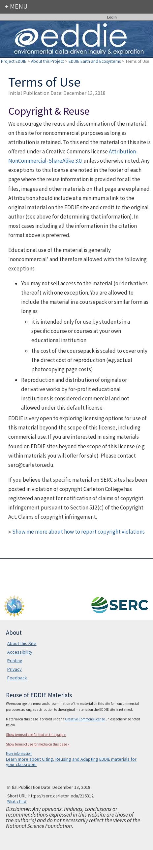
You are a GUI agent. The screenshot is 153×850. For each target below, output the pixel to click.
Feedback (17, 678)
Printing (14, 661)
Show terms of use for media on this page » (38, 744)
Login (112, 17)
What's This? (17, 801)
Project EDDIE (13, 61)
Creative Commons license (85, 719)
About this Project (47, 61)
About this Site (21, 643)
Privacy (14, 669)
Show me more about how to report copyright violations (76, 531)
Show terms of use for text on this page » (36, 734)
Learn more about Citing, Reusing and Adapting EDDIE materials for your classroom (71, 761)
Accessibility (19, 652)
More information (19, 753)
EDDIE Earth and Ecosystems (95, 61)
